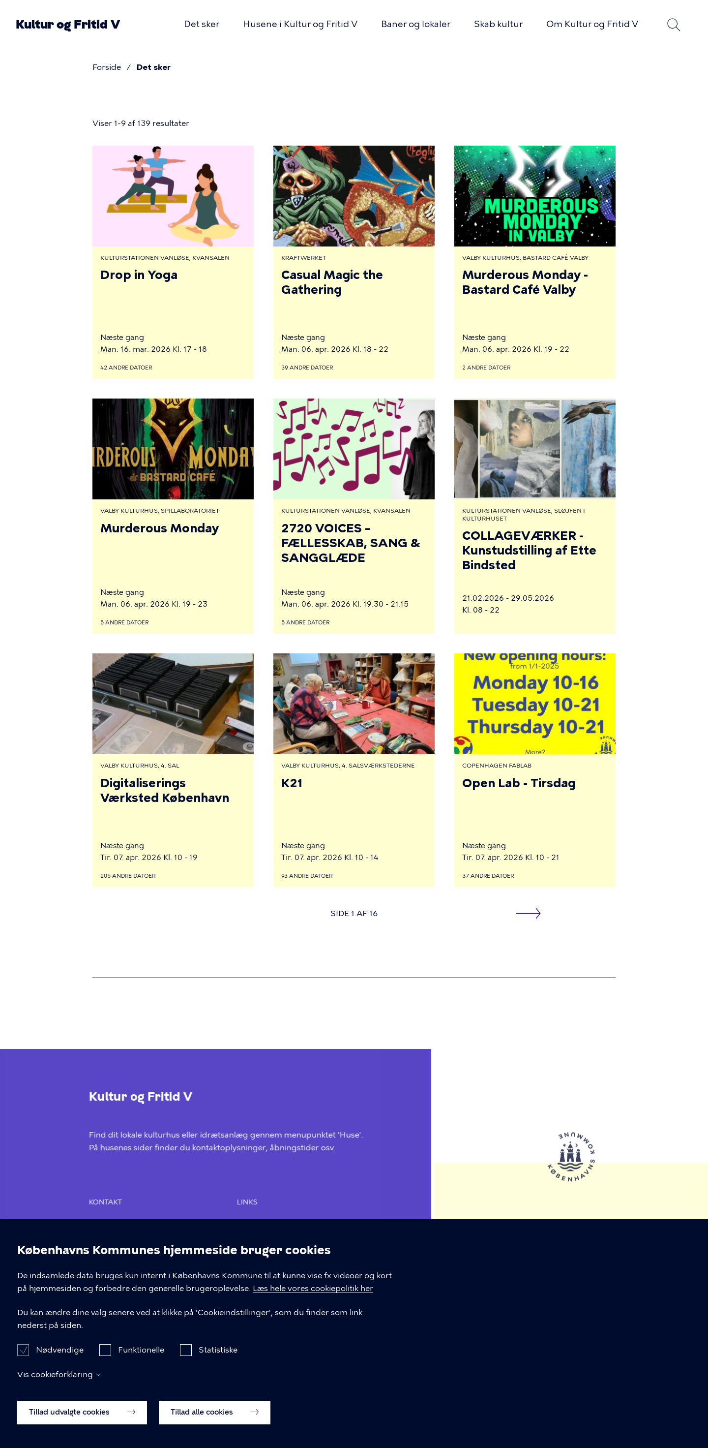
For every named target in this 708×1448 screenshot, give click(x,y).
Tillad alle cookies (215, 1417)
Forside (106, 67)
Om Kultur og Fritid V (592, 24)
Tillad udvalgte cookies (82, 1417)
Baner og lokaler (415, 24)
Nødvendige (60, 1354)
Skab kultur (498, 24)
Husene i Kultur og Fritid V (300, 24)
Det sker (201, 24)
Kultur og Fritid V (68, 24)
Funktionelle (141, 1354)
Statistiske (218, 1354)
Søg (673, 24)
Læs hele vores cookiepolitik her (313, 1292)
